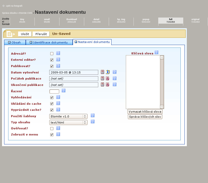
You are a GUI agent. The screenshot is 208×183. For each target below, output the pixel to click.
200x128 (71, 20)
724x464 (170, 20)
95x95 (47, 20)
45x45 (22, 20)
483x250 (121, 20)
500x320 (146, 20)
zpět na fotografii (14, 6)
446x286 (96, 20)
